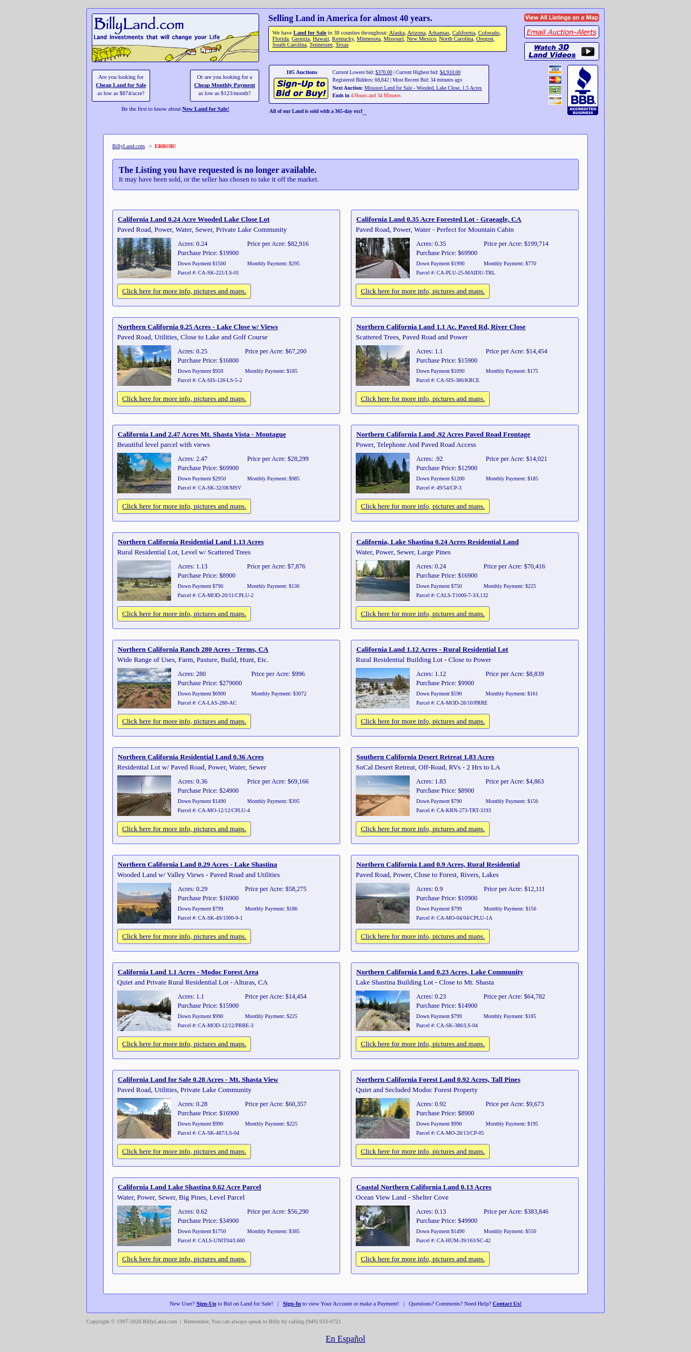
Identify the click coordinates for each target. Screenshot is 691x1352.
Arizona (416, 33)
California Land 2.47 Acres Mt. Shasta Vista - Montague (202, 434)
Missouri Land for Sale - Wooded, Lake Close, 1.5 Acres (423, 88)
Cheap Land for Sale (121, 85)
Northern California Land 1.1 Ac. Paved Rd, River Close (441, 327)
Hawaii (321, 39)
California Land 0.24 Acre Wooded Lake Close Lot (193, 219)
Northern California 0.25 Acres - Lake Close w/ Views (198, 327)
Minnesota (369, 39)
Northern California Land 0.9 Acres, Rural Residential (438, 864)
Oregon (484, 39)
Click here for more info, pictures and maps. (184, 291)
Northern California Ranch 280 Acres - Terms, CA (193, 649)
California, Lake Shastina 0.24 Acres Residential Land (437, 542)
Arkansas (438, 33)
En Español (345, 1338)
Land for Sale (309, 33)
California (464, 33)
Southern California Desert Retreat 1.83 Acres (425, 757)
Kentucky (343, 39)
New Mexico (421, 39)
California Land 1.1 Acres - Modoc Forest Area (188, 972)
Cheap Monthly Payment (224, 85)
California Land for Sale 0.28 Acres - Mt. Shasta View (198, 1079)
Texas (341, 45)
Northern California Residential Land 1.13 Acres (191, 542)
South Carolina (289, 45)
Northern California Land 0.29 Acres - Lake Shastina (197, 864)
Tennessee (321, 45)
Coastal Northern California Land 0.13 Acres (423, 1187)
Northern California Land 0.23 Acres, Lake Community (440, 972)
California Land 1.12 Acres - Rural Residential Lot (432, 649)
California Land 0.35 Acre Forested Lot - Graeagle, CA (438, 219)
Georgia (301, 39)
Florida (280, 39)
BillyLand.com (128, 146)
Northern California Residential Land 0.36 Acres (191, 757)
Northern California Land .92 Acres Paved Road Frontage (443, 434)
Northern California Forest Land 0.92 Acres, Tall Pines (438, 1079)
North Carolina (456, 39)
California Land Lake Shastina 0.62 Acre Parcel (189, 1187)
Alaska (396, 33)
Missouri (393, 39)
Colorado (488, 33)
